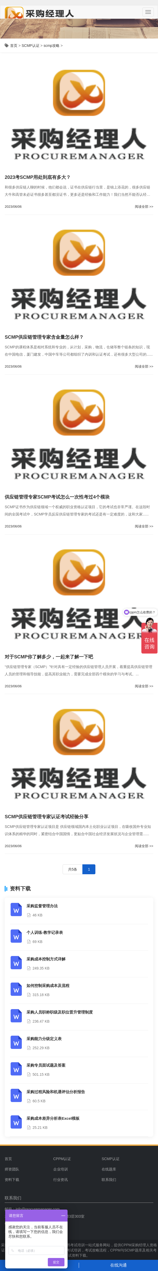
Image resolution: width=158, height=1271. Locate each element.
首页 (13, 45)
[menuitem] (75, 1158)
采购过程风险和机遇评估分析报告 (56, 1092)
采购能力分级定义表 (44, 1038)
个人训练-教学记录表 (45, 932)
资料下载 (12, 1180)
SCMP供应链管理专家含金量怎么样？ (44, 337)
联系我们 (109, 1180)
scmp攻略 (52, 45)
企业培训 (60, 1169)
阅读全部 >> (144, 207)
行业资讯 (60, 1180)
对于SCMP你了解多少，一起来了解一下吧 (49, 656)
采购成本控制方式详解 (46, 959)
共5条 (72, 869)
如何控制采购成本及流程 (48, 985)
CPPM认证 (62, 1159)
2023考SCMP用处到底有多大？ (38, 177)
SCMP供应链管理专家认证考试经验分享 (46, 816)
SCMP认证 (30, 45)
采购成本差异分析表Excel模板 (53, 1118)
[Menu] (148, 12)
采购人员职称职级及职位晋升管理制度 (60, 1012)
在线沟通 (118, 1265)
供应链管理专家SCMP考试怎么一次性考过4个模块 (57, 497)
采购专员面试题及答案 (46, 1065)
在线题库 (109, 1169)
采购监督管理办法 (42, 906)
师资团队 (12, 1169)
